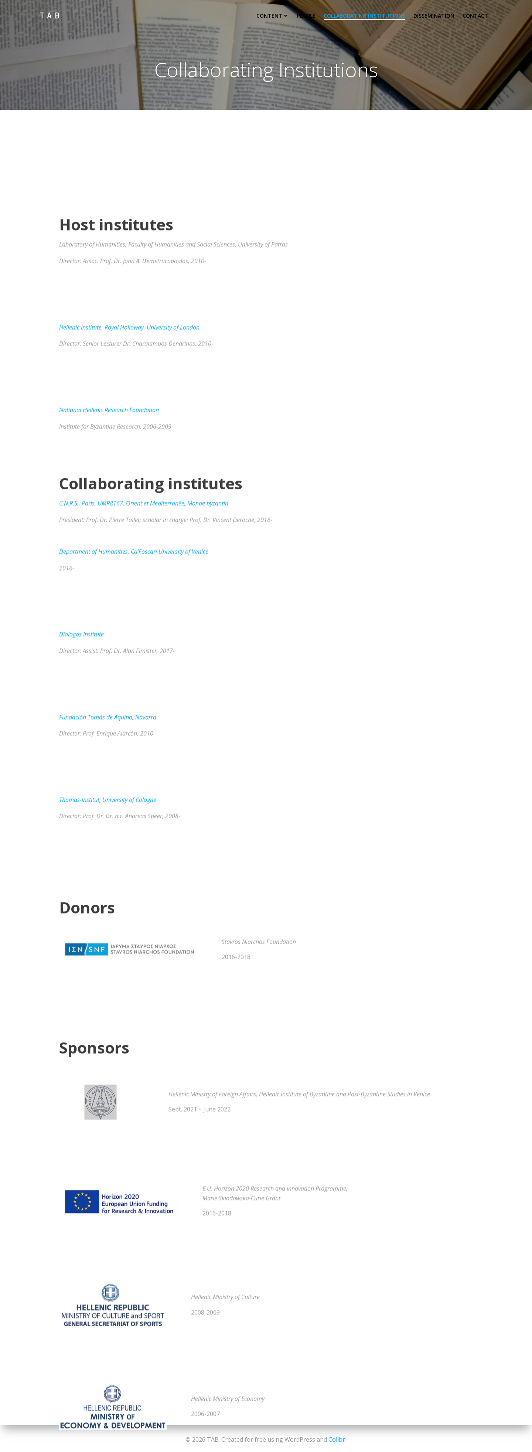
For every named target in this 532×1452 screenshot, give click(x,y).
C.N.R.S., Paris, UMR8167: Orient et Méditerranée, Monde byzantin (143, 861)
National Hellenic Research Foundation (109, 767)
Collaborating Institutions (366, 14)
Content (274, 14)
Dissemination (435, 14)
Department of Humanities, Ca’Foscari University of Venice (133, 909)
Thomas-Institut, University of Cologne (107, 1157)
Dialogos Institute (81, 992)
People (308, 14)
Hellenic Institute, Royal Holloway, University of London (129, 685)
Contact (477, 14)
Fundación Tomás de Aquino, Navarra (107, 1075)
